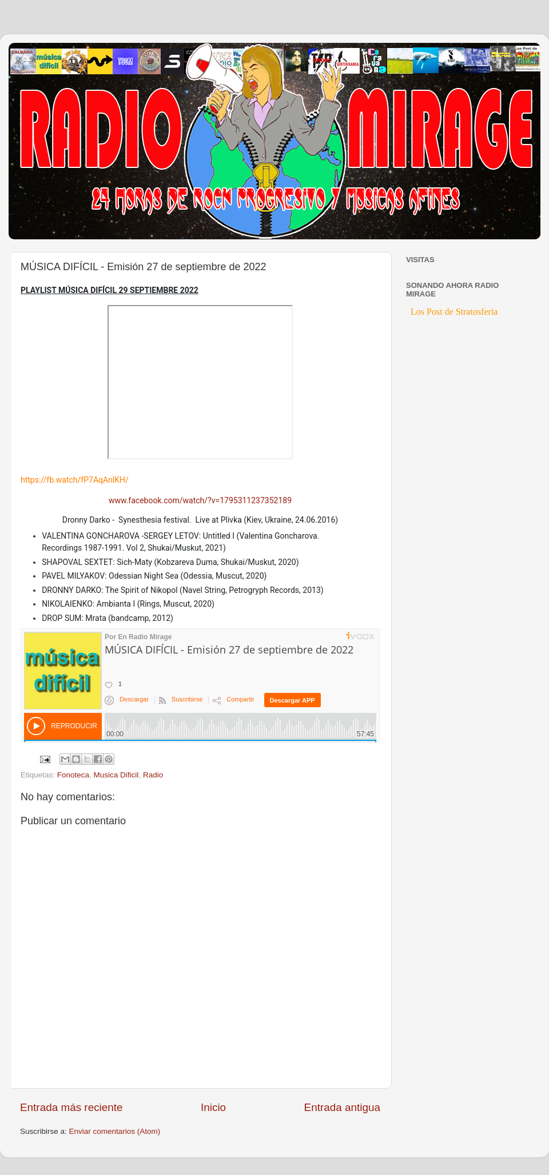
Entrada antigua (342, 1107)
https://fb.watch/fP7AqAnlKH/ (75, 479)
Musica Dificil (116, 775)
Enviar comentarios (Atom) (115, 1131)
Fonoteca (73, 775)
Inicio (213, 1107)
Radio (153, 775)
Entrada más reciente (71, 1107)
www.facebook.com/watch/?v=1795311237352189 (200, 500)
